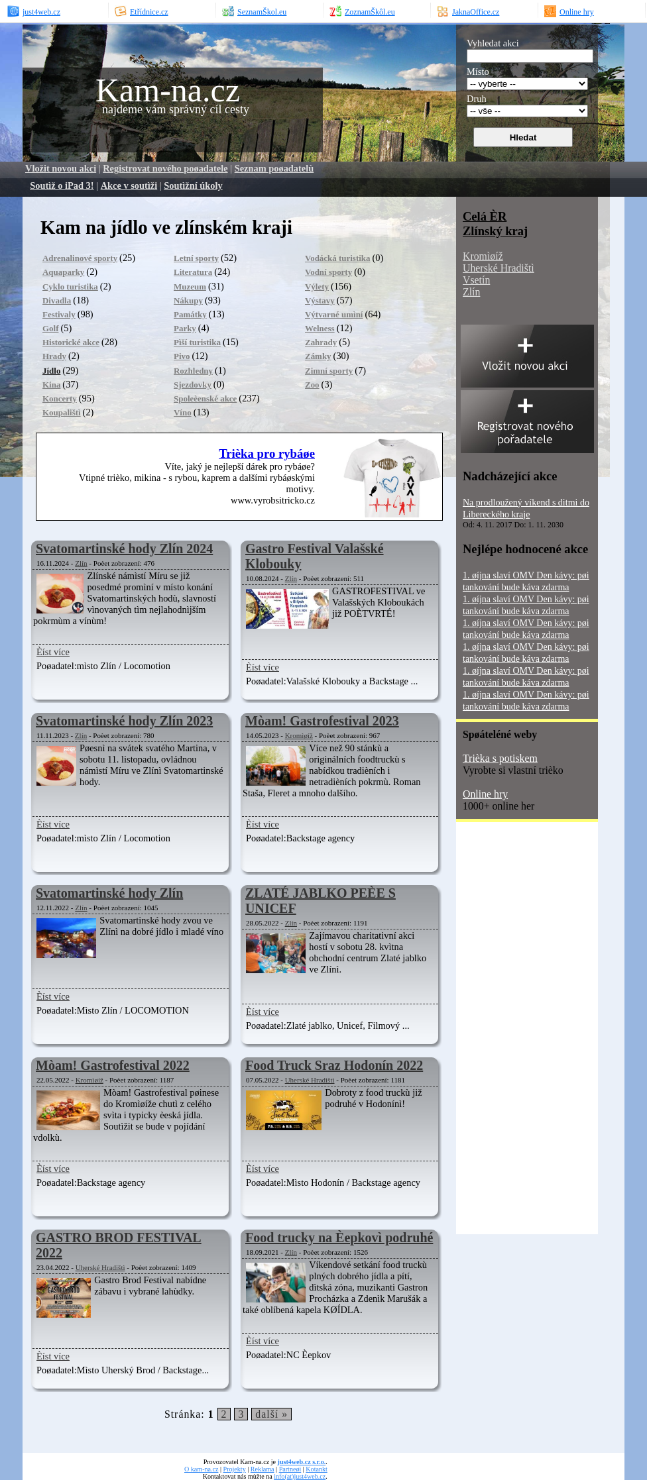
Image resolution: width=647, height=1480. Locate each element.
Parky (185, 328)
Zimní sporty (329, 371)
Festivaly (59, 314)
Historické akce (70, 342)
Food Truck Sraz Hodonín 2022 (334, 1065)
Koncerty (59, 398)
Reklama (262, 1469)
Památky (190, 314)
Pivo (182, 356)
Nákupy (188, 300)
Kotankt (316, 1469)
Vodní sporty (328, 272)
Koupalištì (61, 412)
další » (271, 1414)
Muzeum (190, 286)
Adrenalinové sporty (79, 258)
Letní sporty (196, 258)
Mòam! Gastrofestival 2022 (113, 1065)
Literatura (193, 272)
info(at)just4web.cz (299, 1476)
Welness (320, 328)
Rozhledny (193, 371)
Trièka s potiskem (500, 758)
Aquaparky (63, 272)
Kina (51, 385)
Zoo (312, 385)
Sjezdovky (192, 385)
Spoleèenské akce (205, 398)
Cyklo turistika (70, 286)
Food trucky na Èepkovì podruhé (339, 1237)
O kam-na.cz (201, 1469)
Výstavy (320, 300)
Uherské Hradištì (310, 1080)
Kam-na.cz (167, 90)
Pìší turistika (197, 342)
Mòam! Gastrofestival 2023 (322, 721)
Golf (50, 328)
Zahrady (321, 342)
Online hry (485, 794)
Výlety (317, 286)
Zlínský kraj (495, 231)
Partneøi (290, 1469)
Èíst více (53, 652)
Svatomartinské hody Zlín (109, 893)
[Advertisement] (509, 1033)
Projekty (234, 1469)
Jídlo (51, 371)
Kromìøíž (299, 735)
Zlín (81, 563)
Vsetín (476, 280)
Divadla (56, 300)
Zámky (318, 356)
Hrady (54, 356)
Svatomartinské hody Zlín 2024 (124, 548)
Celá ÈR (484, 216)
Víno (183, 412)
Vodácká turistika (338, 258)
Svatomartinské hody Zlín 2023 (124, 721)
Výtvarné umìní (334, 314)
